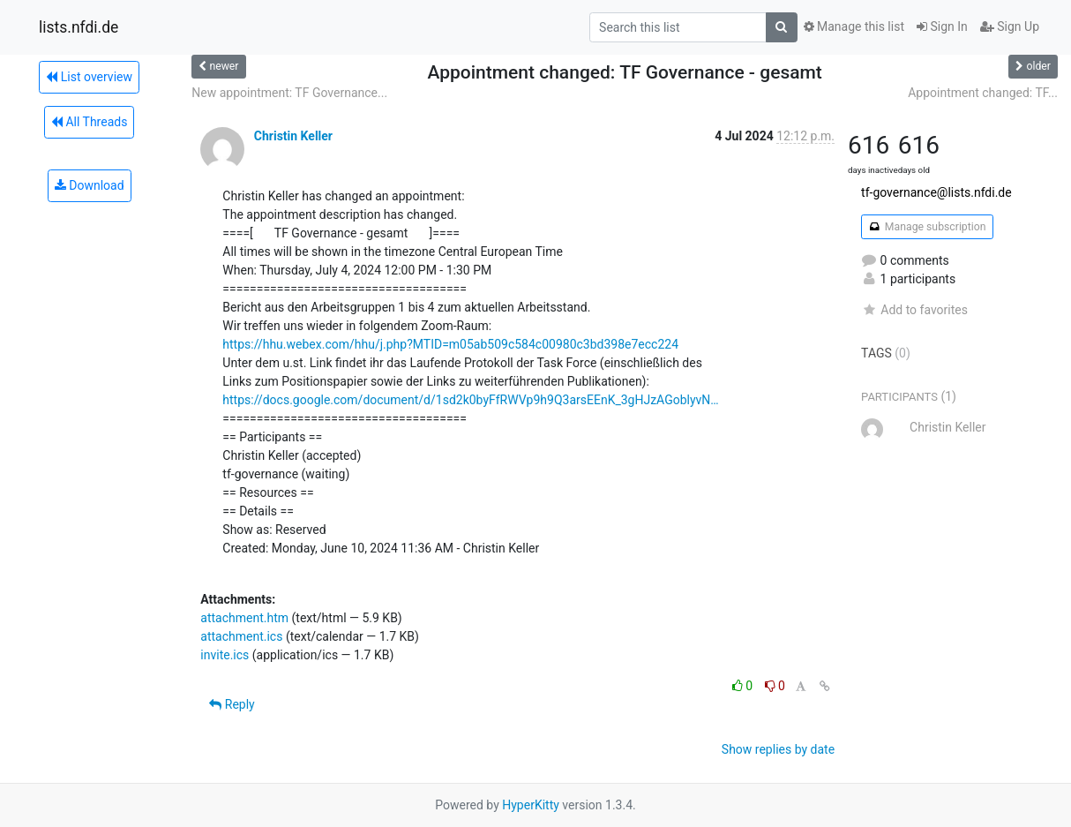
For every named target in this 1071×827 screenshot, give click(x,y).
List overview (89, 77)
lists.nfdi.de (78, 27)
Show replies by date (778, 749)
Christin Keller (293, 136)
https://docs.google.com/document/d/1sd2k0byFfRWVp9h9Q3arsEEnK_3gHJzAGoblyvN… (470, 400)
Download (89, 185)
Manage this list (854, 26)
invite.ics (224, 655)
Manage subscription (926, 227)
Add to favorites (914, 310)
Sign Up (1009, 26)
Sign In (942, 26)
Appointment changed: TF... (983, 93)
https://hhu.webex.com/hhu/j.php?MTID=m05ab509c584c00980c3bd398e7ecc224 (450, 344)
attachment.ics (241, 636)
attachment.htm (244, 618)
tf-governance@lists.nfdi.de (936, 192)
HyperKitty (530, 805)
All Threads (89, 122)
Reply (231, 704)
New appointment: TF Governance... (289, 93)
